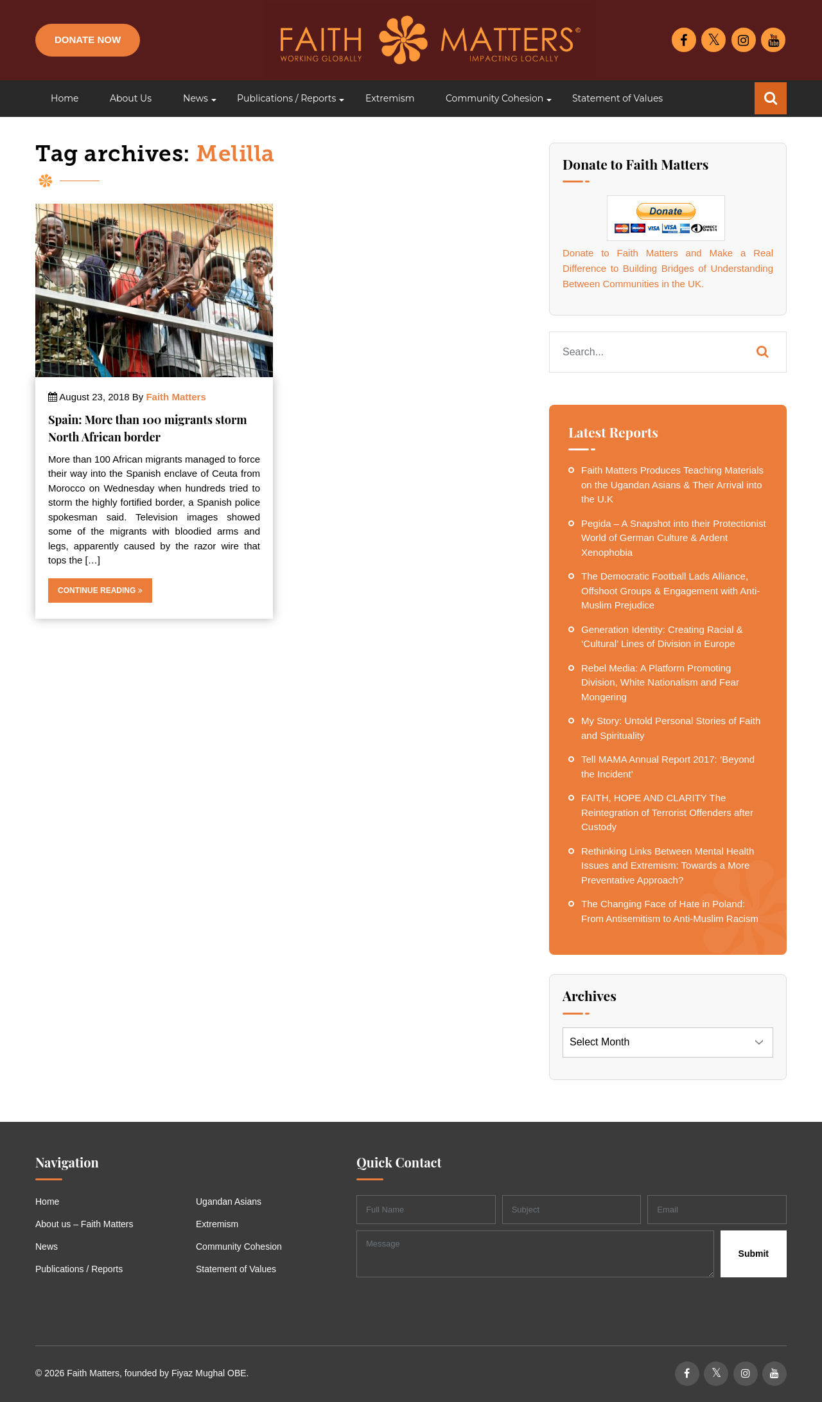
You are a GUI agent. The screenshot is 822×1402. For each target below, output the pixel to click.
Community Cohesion (239, 1246)
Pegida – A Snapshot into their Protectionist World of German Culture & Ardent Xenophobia (673, 538)
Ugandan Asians (228, 1201)
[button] (194, 98)
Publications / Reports (79, 1269)
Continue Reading (100, 590)
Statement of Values (236, 1269)
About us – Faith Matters (84, 1224)
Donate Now (88, 39)
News (46, 1246)
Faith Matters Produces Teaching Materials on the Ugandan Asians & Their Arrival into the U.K (672, 484)
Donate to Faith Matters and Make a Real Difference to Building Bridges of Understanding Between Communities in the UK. (668, 268)
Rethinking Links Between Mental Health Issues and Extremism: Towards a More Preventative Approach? (667, 865)
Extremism (217, 1224)
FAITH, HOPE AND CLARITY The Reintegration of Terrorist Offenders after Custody (667, 812)
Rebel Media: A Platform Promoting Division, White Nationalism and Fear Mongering (660, 682)
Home (47, 1201)
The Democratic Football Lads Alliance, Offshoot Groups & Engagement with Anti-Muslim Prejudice (670, 590)
